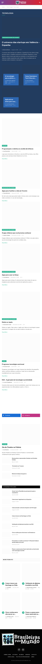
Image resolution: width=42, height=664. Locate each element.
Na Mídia (21, 654)
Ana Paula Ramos (10, 103)
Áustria (5, 145)
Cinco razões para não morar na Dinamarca (23, 532)
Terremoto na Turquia (18, 466)
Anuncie (27, 654)
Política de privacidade (23, 656)
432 (6, 588)
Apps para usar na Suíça (10, 275)
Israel (4, 361)
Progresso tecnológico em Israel (13, 364)
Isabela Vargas (6, 235)
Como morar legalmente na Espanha (21, 499)
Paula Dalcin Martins (31, 616)
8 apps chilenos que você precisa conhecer (16, 233)
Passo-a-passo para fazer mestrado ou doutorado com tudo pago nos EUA (25, 549)
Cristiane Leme (10, 616)
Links (32, 656)
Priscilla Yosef (6, 366)
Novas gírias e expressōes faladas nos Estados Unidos (24, 459)
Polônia (5, 444)
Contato (34, 654)
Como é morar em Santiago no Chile (21, 516)
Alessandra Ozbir (7, 324)
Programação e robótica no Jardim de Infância (17, 149)
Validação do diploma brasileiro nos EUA (22, 524)
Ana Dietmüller (6, 151)
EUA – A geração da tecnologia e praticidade (17, 380)
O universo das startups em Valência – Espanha (21, 43)
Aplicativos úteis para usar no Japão (10, 101)
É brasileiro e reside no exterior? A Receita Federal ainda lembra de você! (25, 541)
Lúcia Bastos (6, 277)
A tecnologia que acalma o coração (9, 77)
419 (32, 588)
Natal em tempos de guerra (19, 473)
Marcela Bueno (6, 49)
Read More (4, 158)
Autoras (15, 654)
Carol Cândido (29, 80)
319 (34, 617)
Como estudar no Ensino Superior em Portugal (24, 507)
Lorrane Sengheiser (7, 382)
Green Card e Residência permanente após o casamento (24, 492)
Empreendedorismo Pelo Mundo (11, 37)
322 (10, 617)
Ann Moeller (6, 449)
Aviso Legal (11, 656)
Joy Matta (9, 587)
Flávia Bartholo (6, 193)
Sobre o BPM (7, 654)
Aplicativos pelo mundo (9, 187)
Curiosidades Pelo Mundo (9, 319)
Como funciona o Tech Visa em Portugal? (31, 77)
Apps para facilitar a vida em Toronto (14, 191)
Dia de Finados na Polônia (11, 447)
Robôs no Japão (7, 322)
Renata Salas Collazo (31, 587)
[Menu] (3, 2)
